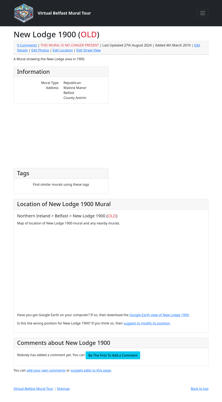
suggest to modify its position (146, 323)
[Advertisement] (111, 135)
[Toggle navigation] (202, 13)
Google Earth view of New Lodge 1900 (159, 315)
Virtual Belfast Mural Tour (33, 388)
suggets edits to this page (91, 370)
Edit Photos (40, 50)
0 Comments (27, 45)
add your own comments (46, 370)
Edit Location (63, 50)
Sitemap (63, 388)
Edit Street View (88, 50)
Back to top (199, 388)
